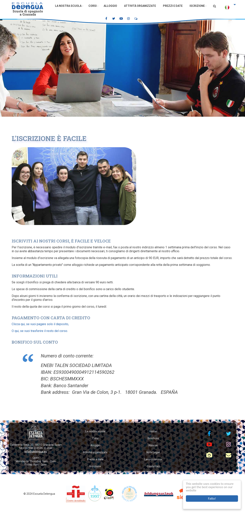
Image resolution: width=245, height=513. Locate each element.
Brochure (153, 438)
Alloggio (110, 5)
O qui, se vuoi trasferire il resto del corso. (40, 331)
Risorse (153, 445)
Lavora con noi (153, 459)
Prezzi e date (173, 5)
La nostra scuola (68, 5)
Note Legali (153, 452)
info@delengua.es (35, 451)
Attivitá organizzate (140, 5)
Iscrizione (197, 5)
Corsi (92, 5)
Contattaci (153, 466)
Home (153, 431)
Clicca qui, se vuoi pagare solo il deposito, (40, 324)
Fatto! (212, 498)
